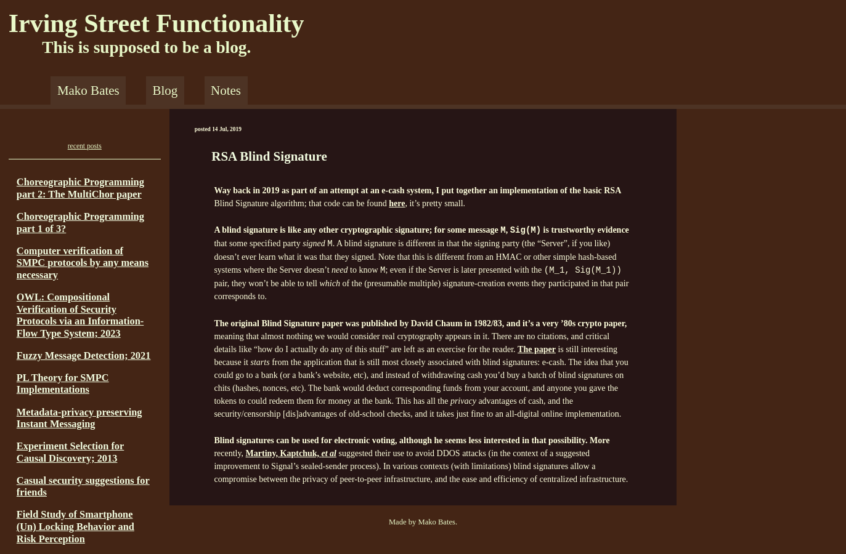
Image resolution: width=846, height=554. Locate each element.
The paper (537, 349)
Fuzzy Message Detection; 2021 (84, 355)
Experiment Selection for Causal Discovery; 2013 (70, 452)
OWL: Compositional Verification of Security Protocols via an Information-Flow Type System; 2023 (80, 315)
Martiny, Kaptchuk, (291, 453)
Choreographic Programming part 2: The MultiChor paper (80, 188)
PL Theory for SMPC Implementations (63, 384)
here (397, 203)
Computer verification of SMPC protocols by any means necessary (82, 263)
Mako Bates (88, 90)
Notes (226, 90)
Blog (164, 90)
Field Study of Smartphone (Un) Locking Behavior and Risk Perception (75, 526)
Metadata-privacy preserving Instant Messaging (79, 418)
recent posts (85, 146)
